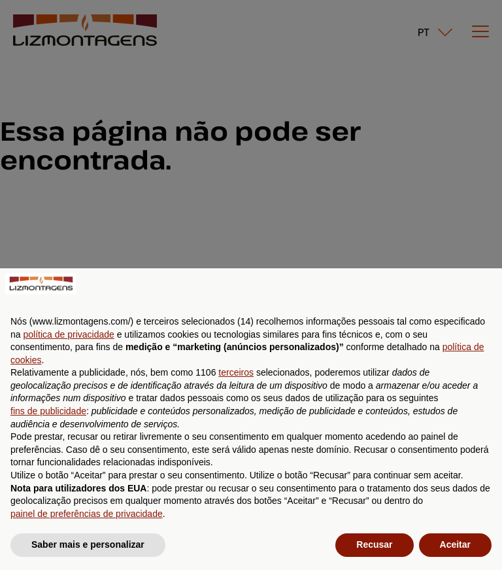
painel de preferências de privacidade (86, 513)
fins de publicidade (48, 411)
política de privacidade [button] (68, 334)
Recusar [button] (374, 544)
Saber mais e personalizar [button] (87, 544)
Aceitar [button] (455, 544)
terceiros (236, 372)
